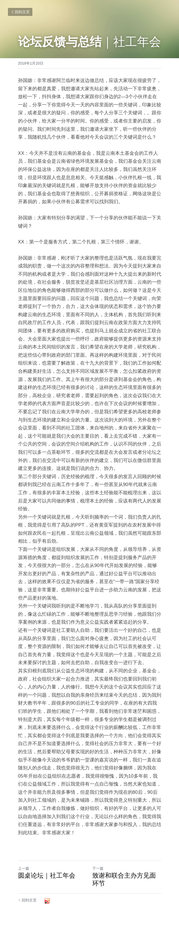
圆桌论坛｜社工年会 (46, 875)
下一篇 (97, 868)
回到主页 (20, 12)
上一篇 (23, 868)
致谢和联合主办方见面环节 (124, 879)
